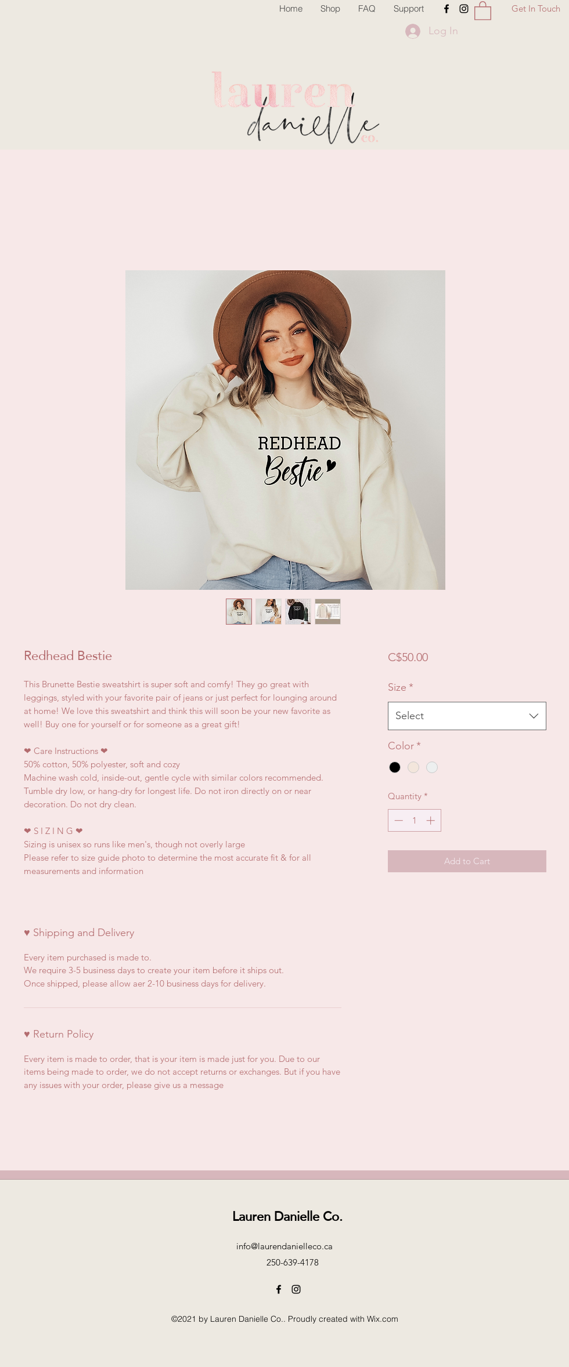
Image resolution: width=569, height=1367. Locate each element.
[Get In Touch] (535, 9)
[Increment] (432, 820)
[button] (482, 10)
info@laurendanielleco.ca (284, 1246)
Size (400, 687)
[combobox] (467, 716)
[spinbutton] (414, 820)
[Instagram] (464, 8)
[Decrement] (397, 820)
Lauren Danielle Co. (287, 1216)
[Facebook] (446, 8)
